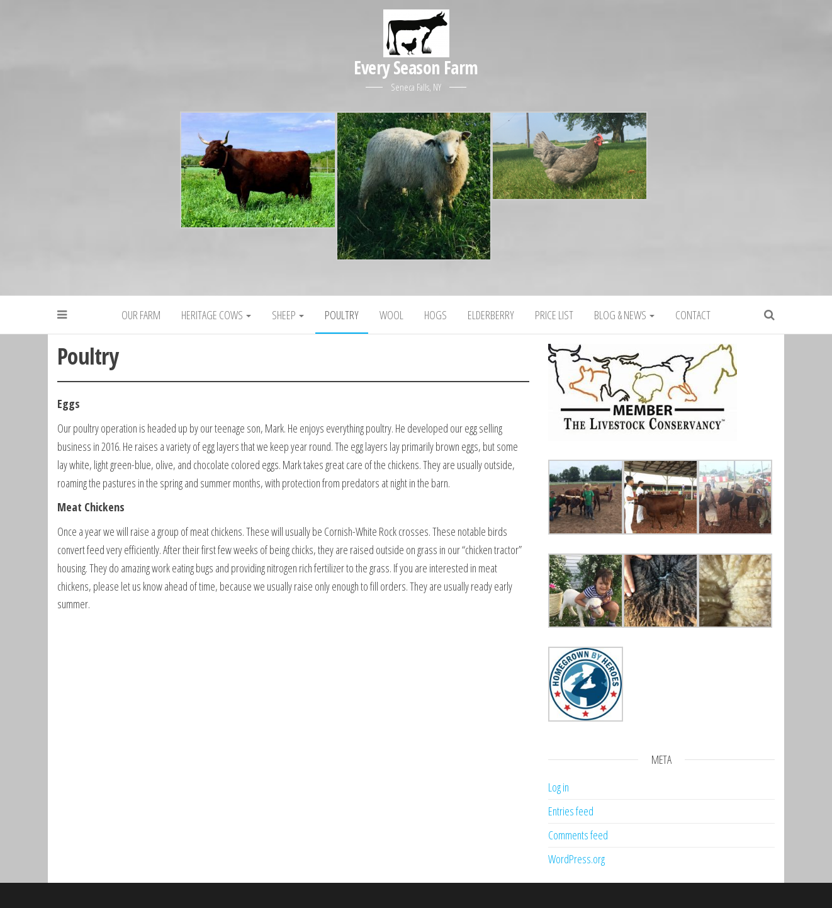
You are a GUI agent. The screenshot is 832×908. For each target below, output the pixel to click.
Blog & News (624, 314)
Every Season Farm (416, 67)
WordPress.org (576, 858)
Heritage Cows (216, 314)
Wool (391, 314)
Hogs (435, 314)
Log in (558, 787)
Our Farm (140, 314)
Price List (554, 314)
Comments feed (578, 835)
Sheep (288, 314)
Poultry (342, 314)
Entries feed (570, 811)
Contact (693, 314)
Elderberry (491, 314)
